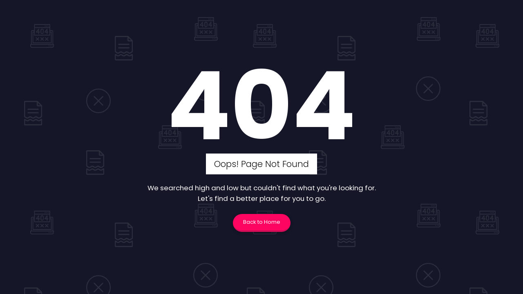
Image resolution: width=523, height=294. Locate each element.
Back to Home (261, 222)
